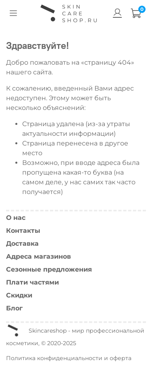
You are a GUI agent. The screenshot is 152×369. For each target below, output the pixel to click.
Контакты (23, 230)
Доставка (22, 243)
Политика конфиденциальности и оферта (68, 358)
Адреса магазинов (38, 256)
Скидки (19, 295)
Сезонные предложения (49, 269)
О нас (15, 217)
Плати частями (32, 282)
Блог (14, 308)
